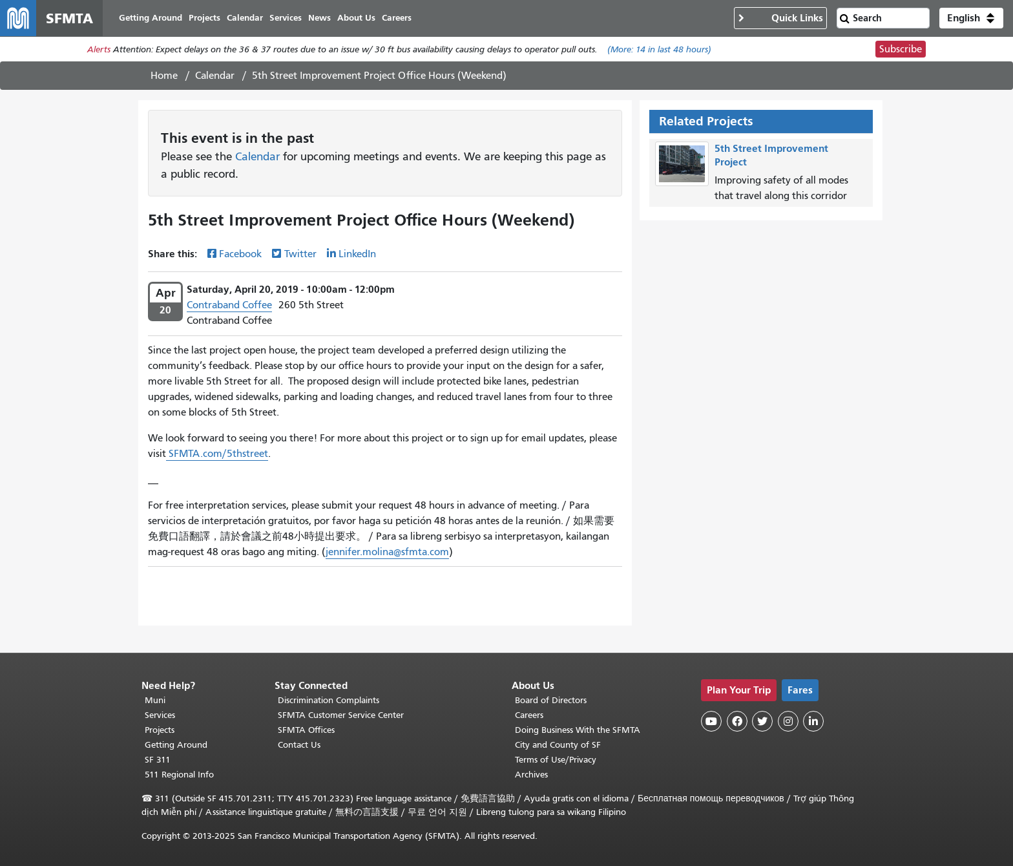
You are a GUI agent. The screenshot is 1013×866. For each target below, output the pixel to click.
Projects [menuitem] (204, 17)
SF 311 (158, 759)
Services (160, 715)
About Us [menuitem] (356, 17)
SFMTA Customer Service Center (341, 715)
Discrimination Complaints (328, 700)
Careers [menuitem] (397, 17)
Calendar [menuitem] (245, 17)
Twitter (300, 254)
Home (164, 75)
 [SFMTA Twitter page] (762, 721)
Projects (159, 729)
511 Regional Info (179, 774)
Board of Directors (551, 700)
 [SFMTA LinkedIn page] (813, 721)
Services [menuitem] (285, 17)
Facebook (240, 254)
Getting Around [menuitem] (150, 17)
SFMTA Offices (306, 729)
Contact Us (299, 744)
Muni (155, 700)
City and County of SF (558, 744)
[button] (971, 18)
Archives (531, 774)
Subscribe (900, 49)
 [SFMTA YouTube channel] (711, 721)
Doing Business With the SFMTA (577, 729)
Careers (529, 715)
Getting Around (176, 744)
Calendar (215, 75)
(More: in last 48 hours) (659, 49)
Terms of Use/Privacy (555, 759)
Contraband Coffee (229, 305)
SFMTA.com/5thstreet (217, 453)
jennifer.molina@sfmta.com (387, 552)
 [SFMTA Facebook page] (737, 721)
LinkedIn (357, 254)
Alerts (98, 49)
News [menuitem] (319, 17)
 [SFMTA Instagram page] (788, 721)
